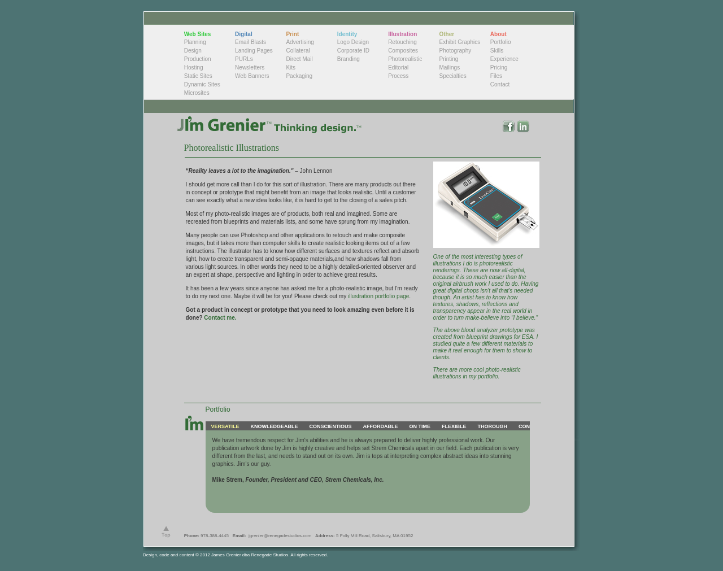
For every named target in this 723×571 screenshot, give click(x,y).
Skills (496, 50)
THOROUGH (492, 426)
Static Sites (198, 76)
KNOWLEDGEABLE (274, 426)
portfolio (488, 376)
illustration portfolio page (377, 296)
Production (197, 59)
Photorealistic (405, 59)
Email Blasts (250, 42)
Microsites (197, 93)
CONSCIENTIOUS (330, 426)
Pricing (499, 67)
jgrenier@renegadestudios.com (280, 535)
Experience (504, 59)
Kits (290, 67)
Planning (195, 42)
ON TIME (419, 426)
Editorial (398, 67)
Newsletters (249, 67)
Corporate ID (353, 50)
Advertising (299, 42)
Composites (403, 50)
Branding (348, 59)
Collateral (298, 50)
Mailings (449, 67)
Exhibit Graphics (459, 42)
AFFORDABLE (380, 426)
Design (193, 50)
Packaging (299, 76)
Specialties (452, 76)
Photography (455, 50)
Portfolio (500, 42)
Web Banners (252, 76)
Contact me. (220, 318)
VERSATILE (225, 426)
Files (496, 76)
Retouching (402, 42)
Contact (499, 84)
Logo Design (353, 42)
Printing (448, 59)
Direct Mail (299, 59)
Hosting (193, 67)
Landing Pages (254, 50)
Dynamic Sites (202, 84)
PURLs (244, 59)
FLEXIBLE (454, 426)
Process (398, 76)
